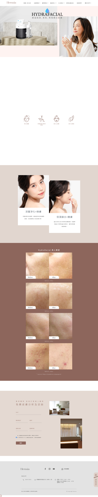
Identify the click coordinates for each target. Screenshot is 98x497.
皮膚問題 (36, 3)
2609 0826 (28, 479)
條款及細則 (28, 435)
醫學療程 (44, 3)
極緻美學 (79, 3)
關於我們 (87, 3)
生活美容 (60, 3)
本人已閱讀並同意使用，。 (28, 435)
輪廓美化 (52, 3)
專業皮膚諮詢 (70, 3)
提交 (21, 443)
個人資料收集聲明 (25, 491)
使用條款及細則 (33, 491)
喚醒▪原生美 (27, 3)
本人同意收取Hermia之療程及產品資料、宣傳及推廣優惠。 (29, 437)
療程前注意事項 (35, 435)
